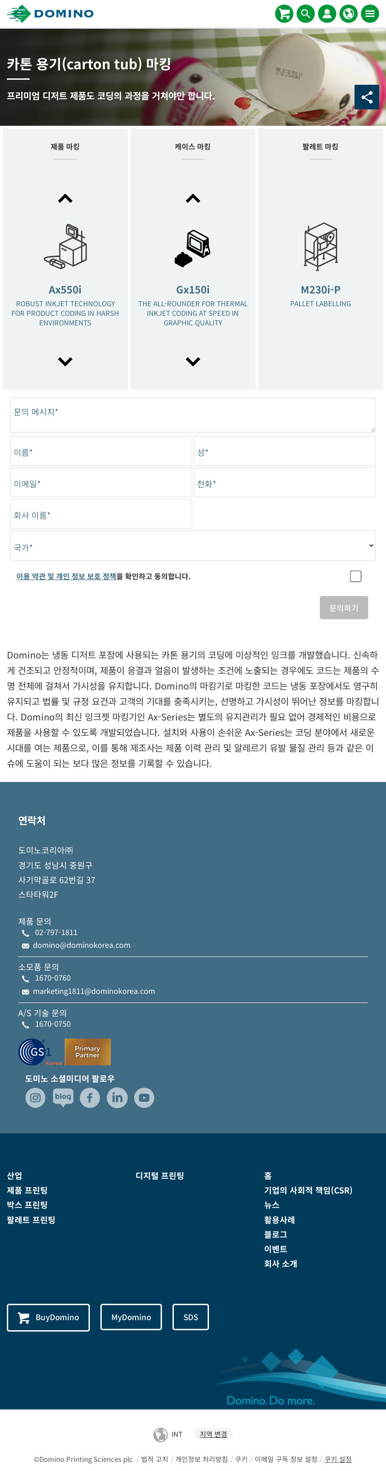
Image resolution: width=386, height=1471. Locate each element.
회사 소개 (280, 1263)
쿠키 (241, 1459)
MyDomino (132, 1317)
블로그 (275, 1234)
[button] (65, 198)
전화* (206, 483)
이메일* (27, 483)
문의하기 (344, 607)
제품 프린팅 (27, 1190)
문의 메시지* (36, 411)
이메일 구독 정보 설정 (286, 1459)
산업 (14, 1175)
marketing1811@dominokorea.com (94, 990)
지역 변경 (213, 1434)
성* (203, 452)
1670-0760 (53, 977)
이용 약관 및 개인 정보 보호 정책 (66, 576)
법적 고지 (154, 1459)
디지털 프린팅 (160, 1175)
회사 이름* (32, 515)
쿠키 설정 (338, 1459)
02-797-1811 (56, 931)
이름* (23, 452)
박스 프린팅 (27, 1205)
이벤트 (275, 1249)
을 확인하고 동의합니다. (103, 576)
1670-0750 (53, 1023)
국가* (23, 547)
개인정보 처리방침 (201, 1459)
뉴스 (272, 1205)
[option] (65, 281)
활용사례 (279, 1219)
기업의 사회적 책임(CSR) (308, 1190)
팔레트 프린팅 (31, 1219)
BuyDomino (49, 1318)
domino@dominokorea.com (81, 944)
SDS (192, 1317)
